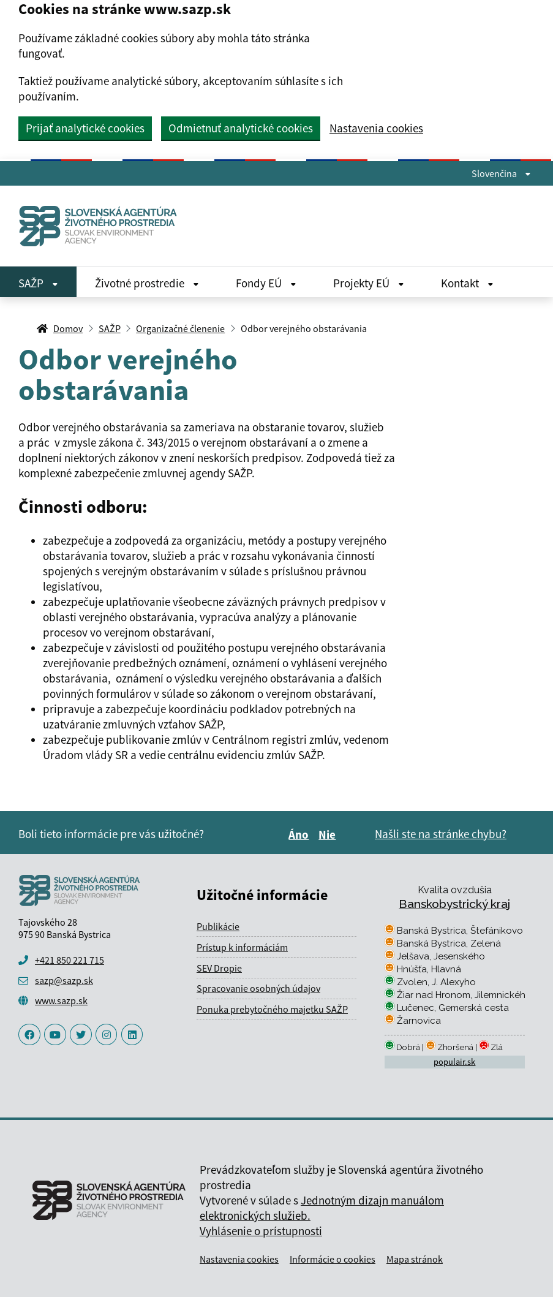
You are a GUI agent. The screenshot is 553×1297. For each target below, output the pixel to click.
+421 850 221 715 (69, 960)
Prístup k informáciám (242, 947)
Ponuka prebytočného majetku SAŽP (272, 1009)
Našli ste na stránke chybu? (440, 833)
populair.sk (454, 1061)
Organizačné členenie (180, 328)
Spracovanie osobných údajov (258, 988)
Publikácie (218, 926)
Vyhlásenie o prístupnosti (261, 1230)
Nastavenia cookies (376, 128)
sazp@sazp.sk (64, 980)
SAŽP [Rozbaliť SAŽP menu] (38, 283)
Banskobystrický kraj (454, 903)
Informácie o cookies (332, 1259)
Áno (300, 834)
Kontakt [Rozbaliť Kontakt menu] (467, 283)
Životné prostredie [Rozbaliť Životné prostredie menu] (147, 283)
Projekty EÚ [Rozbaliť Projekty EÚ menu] (368, 283)
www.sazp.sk (61, 1000)
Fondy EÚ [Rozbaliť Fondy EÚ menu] (266, 283)
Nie (328, 834)
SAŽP (110, 328)
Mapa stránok (414, 1259)
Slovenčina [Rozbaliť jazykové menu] (501, 173)
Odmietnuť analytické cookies (240, 128)
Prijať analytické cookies (85, 128)
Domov (68, 328)
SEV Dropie (219, 968)
